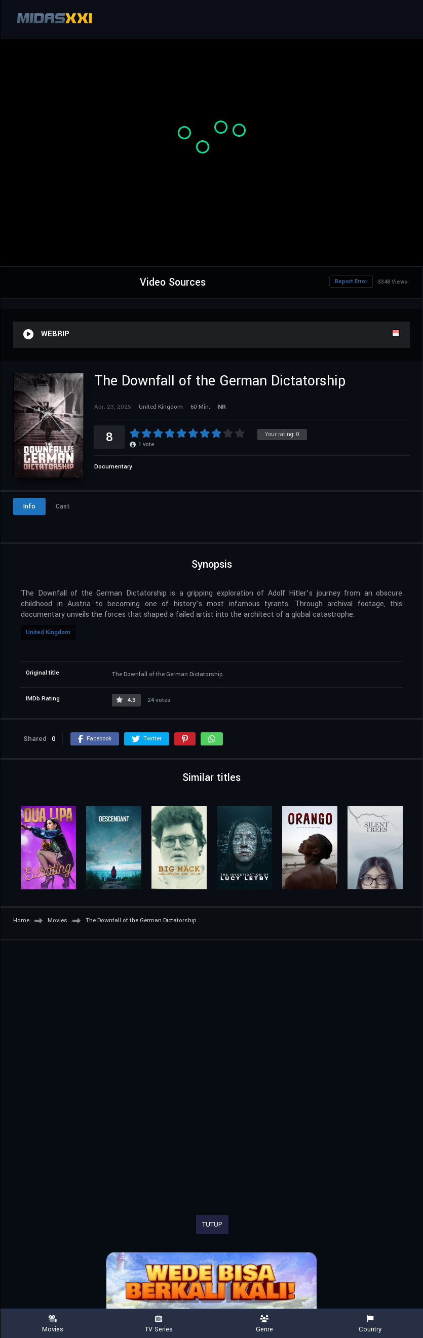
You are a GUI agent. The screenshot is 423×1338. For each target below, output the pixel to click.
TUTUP (212, 1224)
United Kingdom (48, 632)
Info (29, 506)
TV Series (159, 1324)
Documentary (113, 466)
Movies (53, 1324)
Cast (63, 506)
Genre (265, 1324)
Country (370, 1324)
